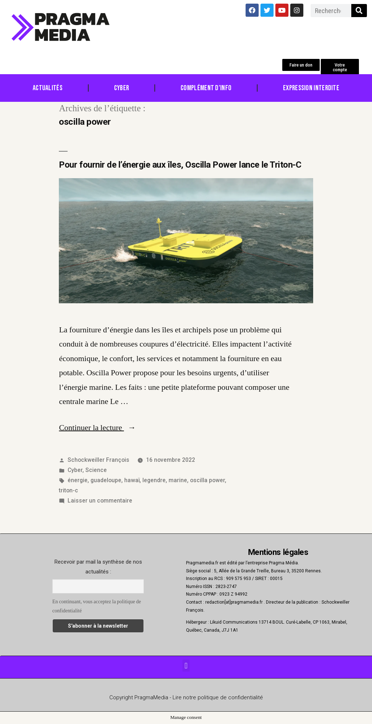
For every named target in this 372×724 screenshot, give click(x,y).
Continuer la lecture (97, 428)
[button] (301, 65)
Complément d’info (206, 88)
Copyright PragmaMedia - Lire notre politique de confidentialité (186, 697)
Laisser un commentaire (100, 500)
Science (96, 470)
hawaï (132, 480)
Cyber (121, 88)
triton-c (68, 490)
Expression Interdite (311, 88)
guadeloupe (105, 480)
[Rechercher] (359, 10)
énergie (78, 480)
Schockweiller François (98, 459)
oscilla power (207, 480)
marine (178, 480)
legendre (154, 480)
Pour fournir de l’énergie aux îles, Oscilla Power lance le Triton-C (180, 165)
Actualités (47, 88)
